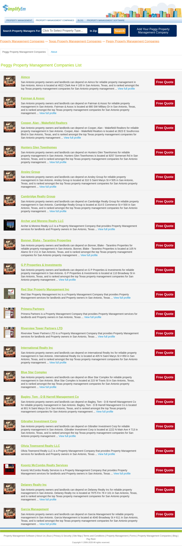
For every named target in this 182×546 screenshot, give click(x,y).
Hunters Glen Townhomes (39, 147)
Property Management (18, 8)
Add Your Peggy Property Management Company (153, 31)
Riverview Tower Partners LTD (42, 328)
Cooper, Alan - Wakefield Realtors (44, 122)
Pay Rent (90, 539)
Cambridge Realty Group (38, 196)
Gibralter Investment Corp (39, 421)
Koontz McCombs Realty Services (44, 465)
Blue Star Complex (34, 372)
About (54, 51)
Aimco (25, 77)
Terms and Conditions (94, 536)
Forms (133, 536)
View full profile (126, 88)
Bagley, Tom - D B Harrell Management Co (50, 396)
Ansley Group (30, 171)
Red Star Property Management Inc (45, 289)
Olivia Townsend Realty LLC (40, 445)
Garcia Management (35, 509)
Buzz (49, 536)
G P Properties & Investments (41, 264)
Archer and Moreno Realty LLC (42, 221)
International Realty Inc (37, 347)
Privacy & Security (63, 536)
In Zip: (94, 30)
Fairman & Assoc (33, 98)
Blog (80, 20)
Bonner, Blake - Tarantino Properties (46, 240)
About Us (41, 536)
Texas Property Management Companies (75, 41)
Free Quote (164, 82)
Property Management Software (106, 20)
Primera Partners (32, 308)
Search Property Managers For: (22, 30)
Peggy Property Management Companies (132, 41)
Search (119, 31)
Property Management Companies (55, 20)
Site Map (77, 536)
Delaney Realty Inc (34, 484)
